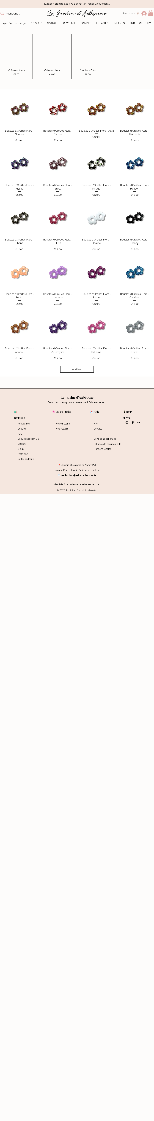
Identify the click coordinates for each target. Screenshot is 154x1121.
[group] (77, 56)
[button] (150, 13)
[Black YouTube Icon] (138, 422)
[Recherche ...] (15, 13)
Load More (77, 369)
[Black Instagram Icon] (126, 422)
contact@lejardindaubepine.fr (78, 475)
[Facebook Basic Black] (132, 422)
